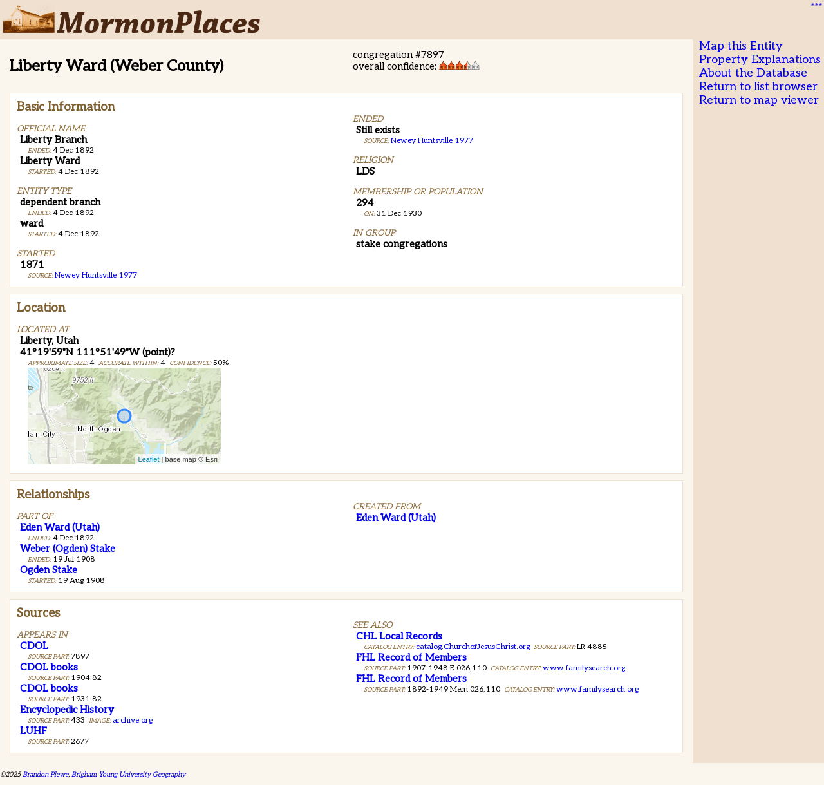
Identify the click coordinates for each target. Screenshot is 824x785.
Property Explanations (760, 59)
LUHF (33, 731)
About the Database (753, 73)
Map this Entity (741, 46)
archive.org (133, 720)
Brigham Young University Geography (128, 774)
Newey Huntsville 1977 (96, 275)
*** (815, 7)
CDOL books (49, 667)
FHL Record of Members (411, 657)
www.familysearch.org (584, 668)
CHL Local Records (399, 636)
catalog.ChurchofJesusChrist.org (473, 647)
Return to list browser (758, 86)
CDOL (34, 646)
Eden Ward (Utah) (60, 527)
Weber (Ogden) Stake (67, 548)
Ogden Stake (48, 570)
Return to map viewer (759, 100)
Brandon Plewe (45, 774)
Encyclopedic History (67, 709)
